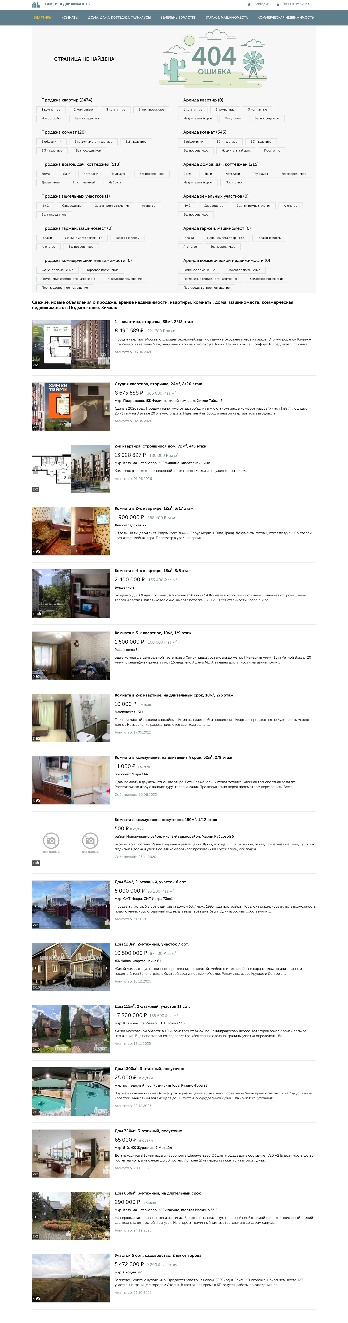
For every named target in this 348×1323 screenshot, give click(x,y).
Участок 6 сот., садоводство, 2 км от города (158, 1269)
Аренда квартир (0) (204, 100)
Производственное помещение (65, 301)
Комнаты (69, 17)
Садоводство (74, 217)
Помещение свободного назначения (69, 292)
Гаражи (47, 250)
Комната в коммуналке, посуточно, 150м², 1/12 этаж (166, 833)
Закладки (258, 4)
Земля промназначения (115, 217)
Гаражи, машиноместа (227, 17)
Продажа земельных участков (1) (77, 208)
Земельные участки (178, 17)
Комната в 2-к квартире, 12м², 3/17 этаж (154, 522)
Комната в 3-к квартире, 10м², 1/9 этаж (153, 647)
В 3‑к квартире (53, 151)
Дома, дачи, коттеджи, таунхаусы (119, 17)
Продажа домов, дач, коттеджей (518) (82, 166)
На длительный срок (199, 119)
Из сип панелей (126, 184)
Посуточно (235, 119)
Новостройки (93, 119)
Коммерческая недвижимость (286, 17)
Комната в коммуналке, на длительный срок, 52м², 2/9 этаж (173, 771)
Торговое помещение (105, 282)
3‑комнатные (118, 109)
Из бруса (48, 193)
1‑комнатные (51, 109)
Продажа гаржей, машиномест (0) (78, 240)
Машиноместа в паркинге (86, 250)
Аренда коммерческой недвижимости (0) (228, 273)
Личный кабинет (293, 4)
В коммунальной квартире (96, 142)
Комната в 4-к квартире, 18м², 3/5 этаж (153, 584)
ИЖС (45, 217)
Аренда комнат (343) (206, 133)
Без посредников (130, 119)
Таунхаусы (123, 175)
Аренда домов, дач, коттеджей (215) (222, 175)
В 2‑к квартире (141, 142)
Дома (46, 175)
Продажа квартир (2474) (68, 100)
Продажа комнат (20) (64, 133)
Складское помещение (128, 292)
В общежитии (52, 142)
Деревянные (91, 184)
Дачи (68, 175)
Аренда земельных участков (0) (217, 208)
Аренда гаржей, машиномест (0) (218, 240)
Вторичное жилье (55, 119)
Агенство (154, 217)
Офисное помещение (58, 282)
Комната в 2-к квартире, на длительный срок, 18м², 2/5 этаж (174, 709)
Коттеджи (94, 175)
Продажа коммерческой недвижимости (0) (88, 273)
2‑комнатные (85, 109)
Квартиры (43, 17)
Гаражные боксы (131, 250)
